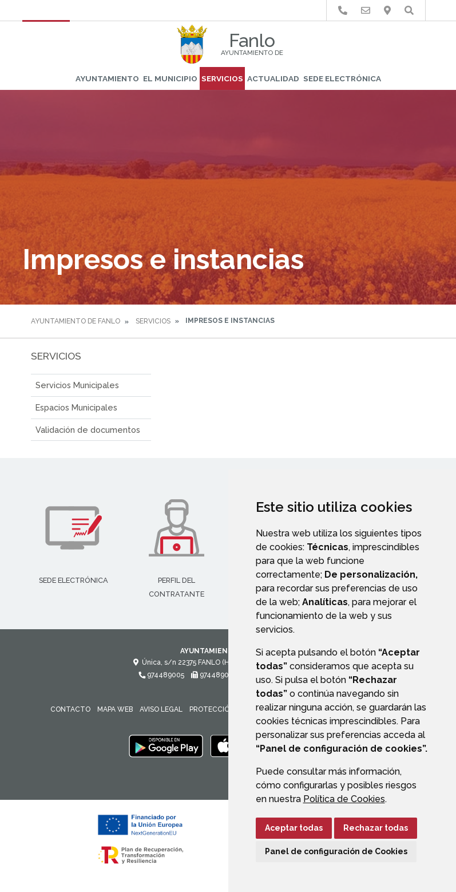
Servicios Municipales (77, 385)
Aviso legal (161, 709)
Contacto (70, 709)
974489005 (161, 675)
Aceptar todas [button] (294, 827)
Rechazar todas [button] (375, 827)
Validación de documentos (87, 430)
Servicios (222, 78)
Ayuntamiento (107, 78)
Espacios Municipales (76, 407)
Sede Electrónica (342, 78)
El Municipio (170, 78)
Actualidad (273, 78)
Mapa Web (115, 709)
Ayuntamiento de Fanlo (75, 321)
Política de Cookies (344, 799)
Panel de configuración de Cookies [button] (336, 851)
